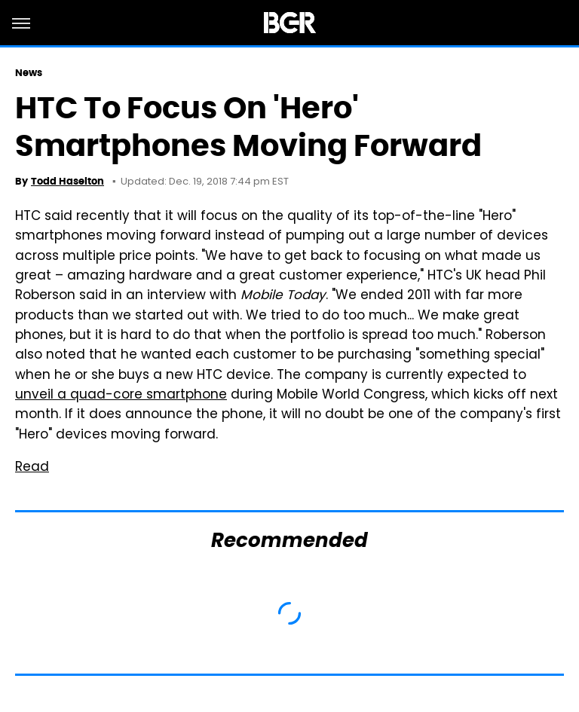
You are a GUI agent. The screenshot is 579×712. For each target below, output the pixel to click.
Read (32, 467)
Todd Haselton (67, 181)
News (28, 72)
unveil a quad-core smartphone (121, 395)
